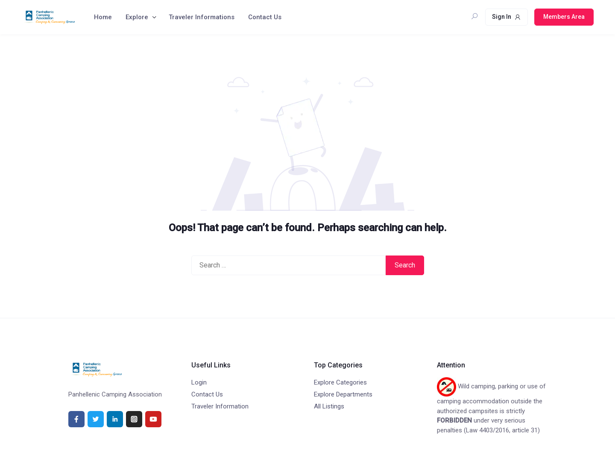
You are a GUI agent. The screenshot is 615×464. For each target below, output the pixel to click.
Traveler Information (220, 406)
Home (103, 17)
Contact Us (264, 17)
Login (199, 382)
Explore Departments (343, 394)
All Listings (329, 406)
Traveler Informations (201, 17)
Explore (137, 17)
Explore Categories (340, 382)
